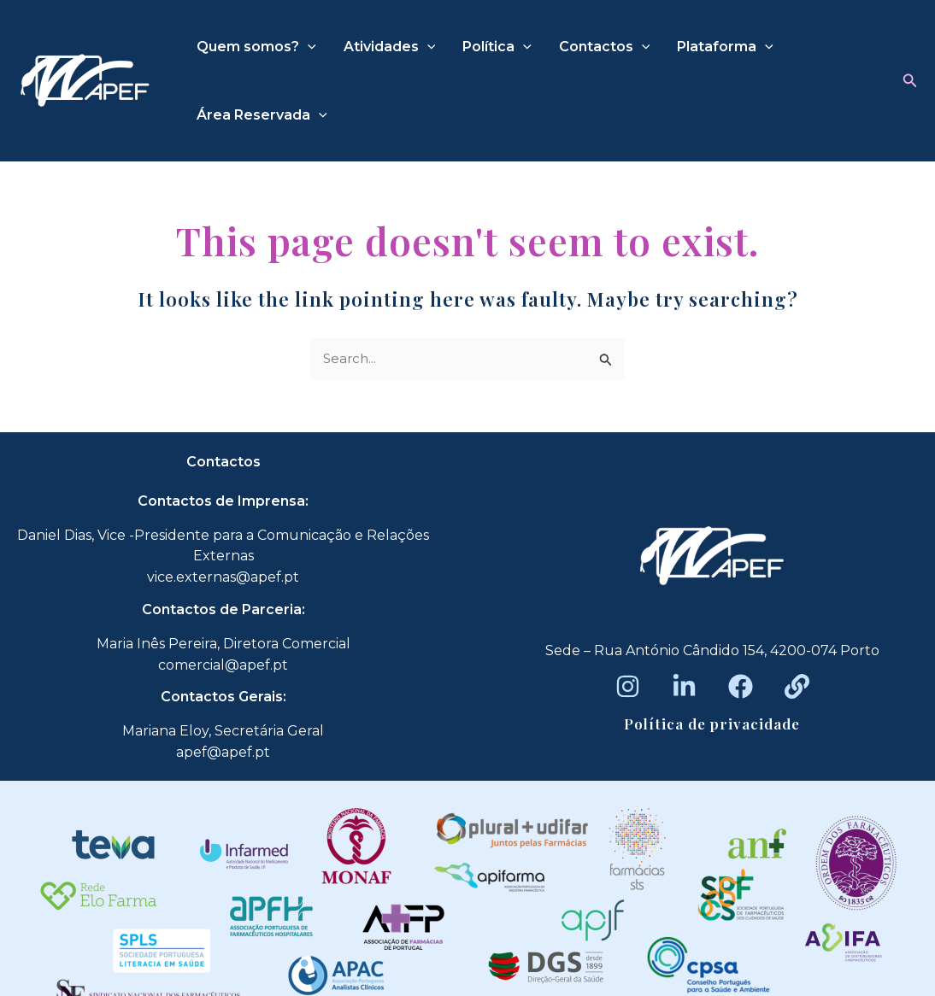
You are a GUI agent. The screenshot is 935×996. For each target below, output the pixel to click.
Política (497, 47)
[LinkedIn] (684, 686)
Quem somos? (256, 47)
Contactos (604, 47)
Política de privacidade (712, 723)
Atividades (390, 47)
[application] (307, 47)
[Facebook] (740, 686)
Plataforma (725, 47)
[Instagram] (627, 686)
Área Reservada (262, 115)
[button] (910, 81)
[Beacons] (797, 686)
